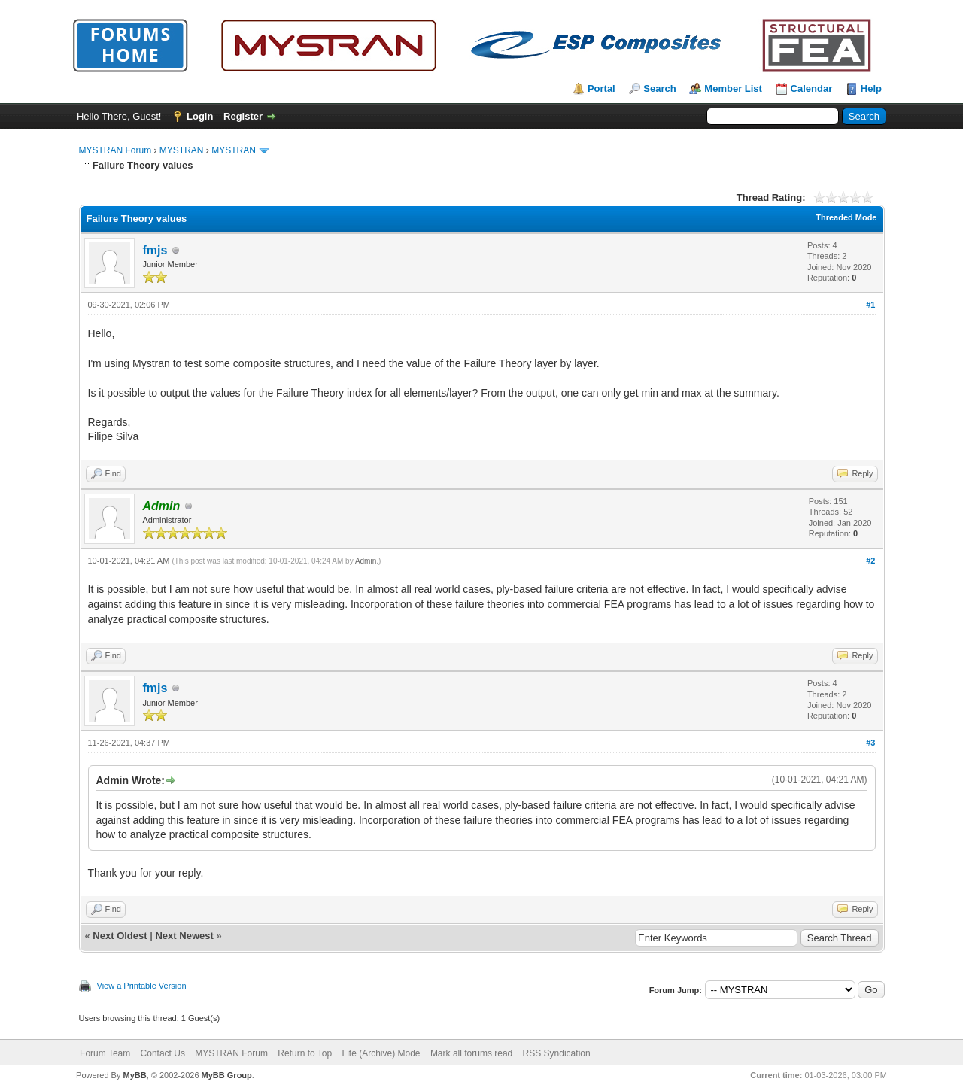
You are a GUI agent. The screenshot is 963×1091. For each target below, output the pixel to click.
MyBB (134, 1075)
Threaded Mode (846, 217)
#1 (870, 304)
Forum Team (105, 1053)
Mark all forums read (471, 1053)
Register (243, 116)
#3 (870, 742)
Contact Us (163, 1053)
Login (200, 116)
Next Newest (184, 935)
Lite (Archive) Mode (381, 1053)
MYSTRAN (181, 150)
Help (871, 88)
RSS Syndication (557, 1053)
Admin (365, 561)
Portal (601, 88)
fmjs (155, 250)
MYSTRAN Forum (115, 150)
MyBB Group (227, 1075)
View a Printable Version (142, 985)
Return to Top (305, 1053)
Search (659, 88)
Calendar (812, 88)
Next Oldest (120, 935)
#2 (870, 560)
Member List (733, 88)
